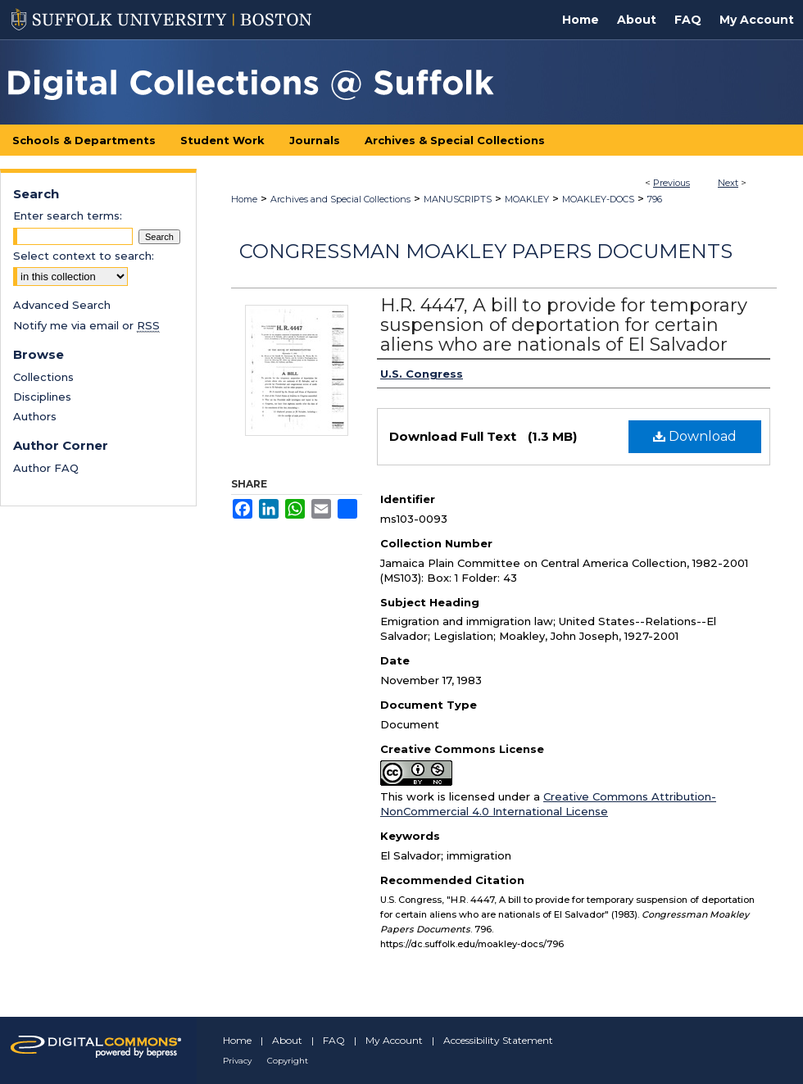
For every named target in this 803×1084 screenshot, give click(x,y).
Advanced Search (62, 304)
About (287, 1040)
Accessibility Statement (498, 1040)
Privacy (237, 1060)
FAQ (334, 1040)
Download (695, 436)
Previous (671, 182)
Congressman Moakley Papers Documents (486, 251)
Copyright (287, 1060)
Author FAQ (46, 467)
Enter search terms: (67, 215)
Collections (43, 376)
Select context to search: (83, 255)
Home (244, 199)
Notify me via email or (86, 325)
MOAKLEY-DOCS (598, 199)
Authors (35, 416)
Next (728, 182)
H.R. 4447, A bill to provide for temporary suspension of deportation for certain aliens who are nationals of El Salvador (563, 325)
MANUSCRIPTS (458, 199)
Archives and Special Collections (340, 199)
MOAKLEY (527, 199)
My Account (394, 1040)
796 (654, 199)
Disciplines (42, 396)
